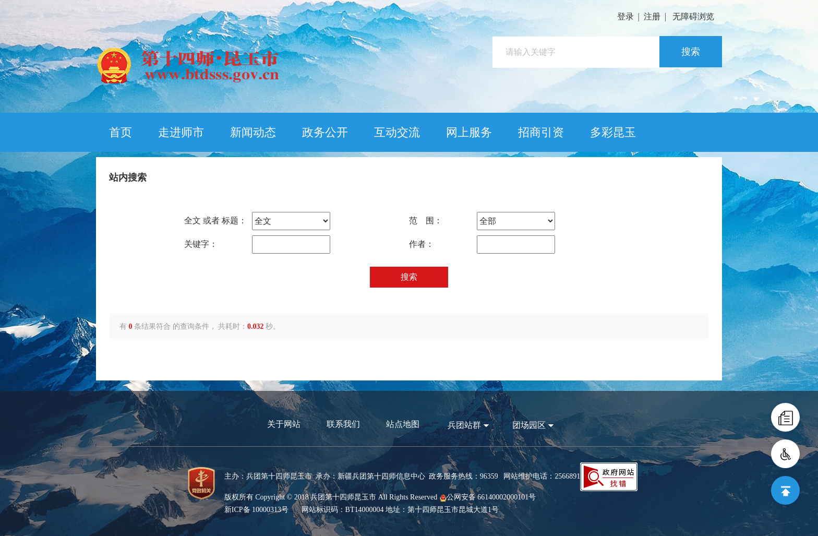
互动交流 (397, 132)
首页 (120, 132)
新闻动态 (253, 132)
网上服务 (469, 132)
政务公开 (325, 132)
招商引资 (541, 132)
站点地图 (402, 424)
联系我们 (343, 424)
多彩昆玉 (613, 132)
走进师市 (181, 132)
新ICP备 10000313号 (256, 510)
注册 (652, 16)
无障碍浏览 (693, 16)
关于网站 (283, 424)
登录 (625, 16)
